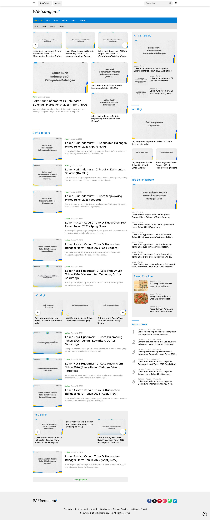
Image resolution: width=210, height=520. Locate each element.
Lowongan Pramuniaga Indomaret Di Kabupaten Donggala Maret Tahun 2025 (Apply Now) (156, 352)
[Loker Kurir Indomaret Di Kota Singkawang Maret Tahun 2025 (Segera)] (47, 201)
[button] (170, 3)
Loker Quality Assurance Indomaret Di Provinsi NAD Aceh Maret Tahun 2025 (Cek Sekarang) (153, 265)
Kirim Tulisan (45, 3)
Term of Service (120, 509)
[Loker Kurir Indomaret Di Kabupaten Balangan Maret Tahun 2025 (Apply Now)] (47, 148)
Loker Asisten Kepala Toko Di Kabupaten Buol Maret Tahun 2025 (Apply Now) (96, 224)
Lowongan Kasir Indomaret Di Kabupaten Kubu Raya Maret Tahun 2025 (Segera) (157, 343)
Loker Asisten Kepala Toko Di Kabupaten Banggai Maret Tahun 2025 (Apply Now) (92, 391)
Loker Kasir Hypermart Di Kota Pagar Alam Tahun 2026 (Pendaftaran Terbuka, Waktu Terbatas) (113, 54)
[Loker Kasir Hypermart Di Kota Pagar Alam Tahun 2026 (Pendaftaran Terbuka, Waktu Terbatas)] (47, 369)
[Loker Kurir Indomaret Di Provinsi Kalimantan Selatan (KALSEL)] (47, 175)
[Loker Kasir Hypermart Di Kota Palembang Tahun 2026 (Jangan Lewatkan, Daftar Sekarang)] (47, 342)
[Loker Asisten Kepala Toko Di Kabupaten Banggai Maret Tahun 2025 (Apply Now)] (47, 395)
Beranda (38, 20)
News (74, 20)
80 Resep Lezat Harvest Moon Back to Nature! (161, 284)
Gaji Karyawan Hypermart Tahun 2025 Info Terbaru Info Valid (50, 320)
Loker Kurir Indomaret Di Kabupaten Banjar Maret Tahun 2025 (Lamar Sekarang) (155, 372)
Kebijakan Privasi (139, 509)
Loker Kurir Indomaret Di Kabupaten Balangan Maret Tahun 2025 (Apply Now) (60, 102)
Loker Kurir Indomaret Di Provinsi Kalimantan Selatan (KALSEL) (106, 86)
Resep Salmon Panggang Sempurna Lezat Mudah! (161, 310)
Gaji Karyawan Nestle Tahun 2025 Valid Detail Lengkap (82, 319)
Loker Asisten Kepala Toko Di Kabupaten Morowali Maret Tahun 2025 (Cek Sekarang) (157, 333)
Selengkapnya (80, 479)
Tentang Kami (81, 509)
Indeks (58, 3)
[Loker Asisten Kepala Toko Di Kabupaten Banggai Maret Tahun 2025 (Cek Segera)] (47, 250)
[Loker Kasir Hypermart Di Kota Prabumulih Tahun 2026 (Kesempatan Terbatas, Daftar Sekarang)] (47, 276)
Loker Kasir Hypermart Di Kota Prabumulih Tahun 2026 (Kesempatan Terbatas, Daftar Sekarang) (48, 54)
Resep (83, 20)
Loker (65, 20)
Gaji (48, 20)
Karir (56, 20)
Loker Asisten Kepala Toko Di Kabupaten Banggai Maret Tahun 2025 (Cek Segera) (92, 246)
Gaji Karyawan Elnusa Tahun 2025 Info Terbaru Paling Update (113, 320)
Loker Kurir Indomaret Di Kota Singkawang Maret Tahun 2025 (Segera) (105, 118)
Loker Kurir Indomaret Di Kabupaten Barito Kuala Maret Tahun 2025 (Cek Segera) (155, 382)
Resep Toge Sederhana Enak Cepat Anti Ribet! (160, 297)
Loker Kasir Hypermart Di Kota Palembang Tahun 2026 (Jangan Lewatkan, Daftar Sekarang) (81, 54)
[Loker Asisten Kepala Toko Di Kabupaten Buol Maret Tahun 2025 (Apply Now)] (47, 226)
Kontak (94, 509)
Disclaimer (105, 509)
